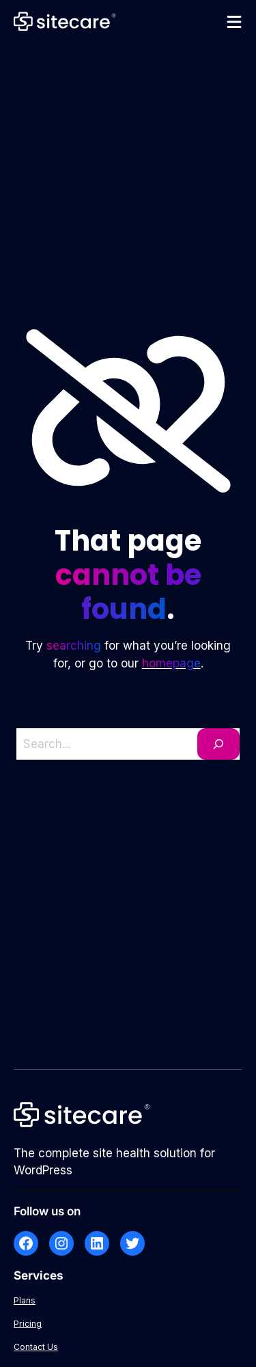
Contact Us (36, 1347)
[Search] (218, 744)
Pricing (28, 1323)
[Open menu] (234, 22)
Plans (24, 1300)
